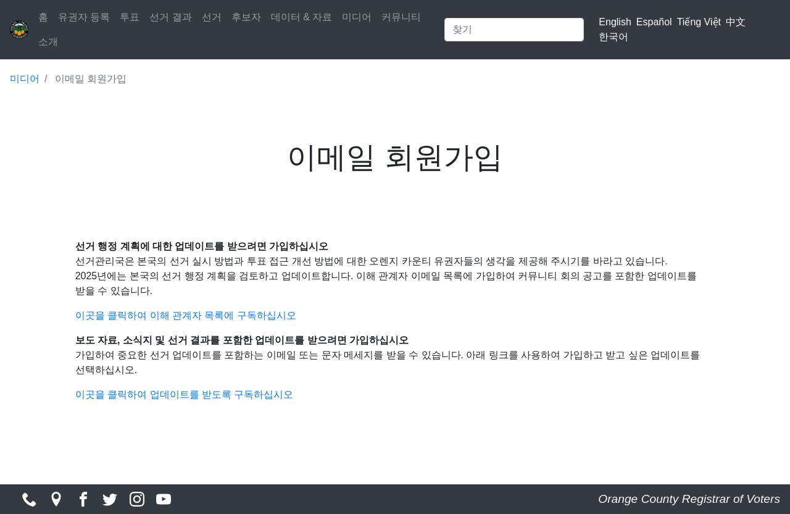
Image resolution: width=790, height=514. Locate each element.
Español (654, 22)
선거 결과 (170, 17)
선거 (212, 17)
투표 (129, 17)
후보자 (246, 17)
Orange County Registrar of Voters (689, 498)
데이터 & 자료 (302, 17)
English (615, 22)
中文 (736, 22)
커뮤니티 (401, 17)
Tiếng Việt (699, 22)
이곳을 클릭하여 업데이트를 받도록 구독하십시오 (184, 394)
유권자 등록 (84, 17)
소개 (48, 41)
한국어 (613, 37)
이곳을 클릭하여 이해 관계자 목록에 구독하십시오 (185, 315)
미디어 (357, 17)
